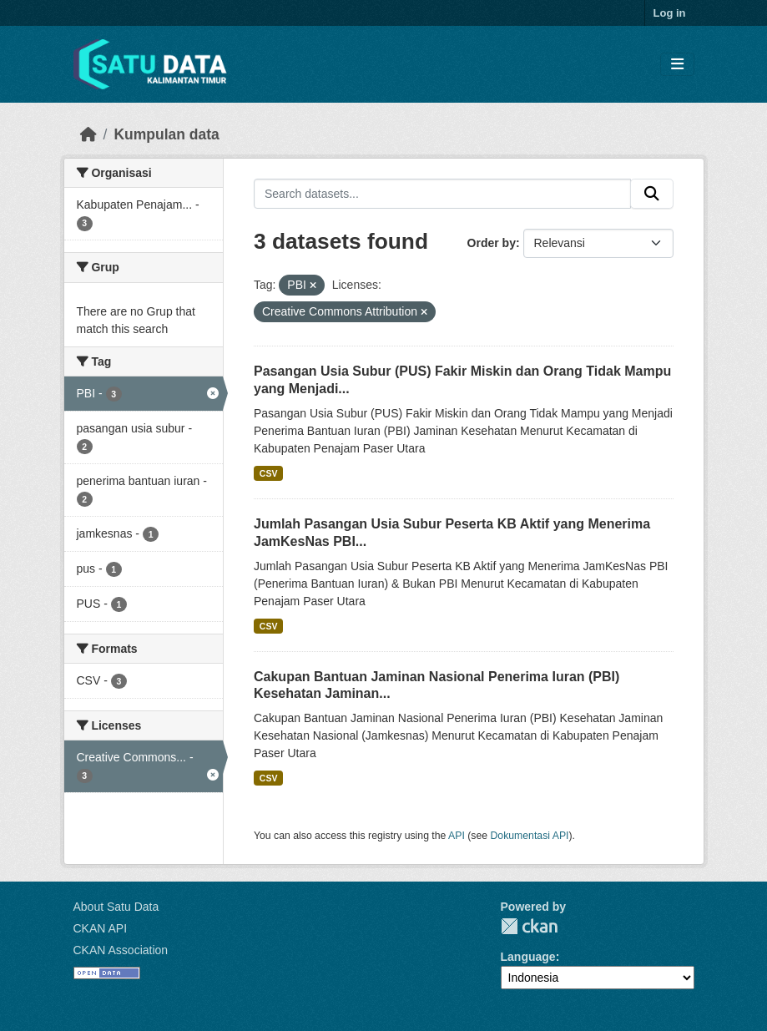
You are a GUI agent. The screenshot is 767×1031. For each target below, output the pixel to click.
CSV (269, 473)
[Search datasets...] (442, 194)
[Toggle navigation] (677, 65)
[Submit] (652, 194)
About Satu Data (116, 906)
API (456, 835)
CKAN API (100, 928)
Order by (491, 243)
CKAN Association (121, 950)
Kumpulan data (166, 134)
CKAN (529, 926)
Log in (669, 13)
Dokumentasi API (530, 835)
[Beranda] (88, 134)
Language (528, 956)
